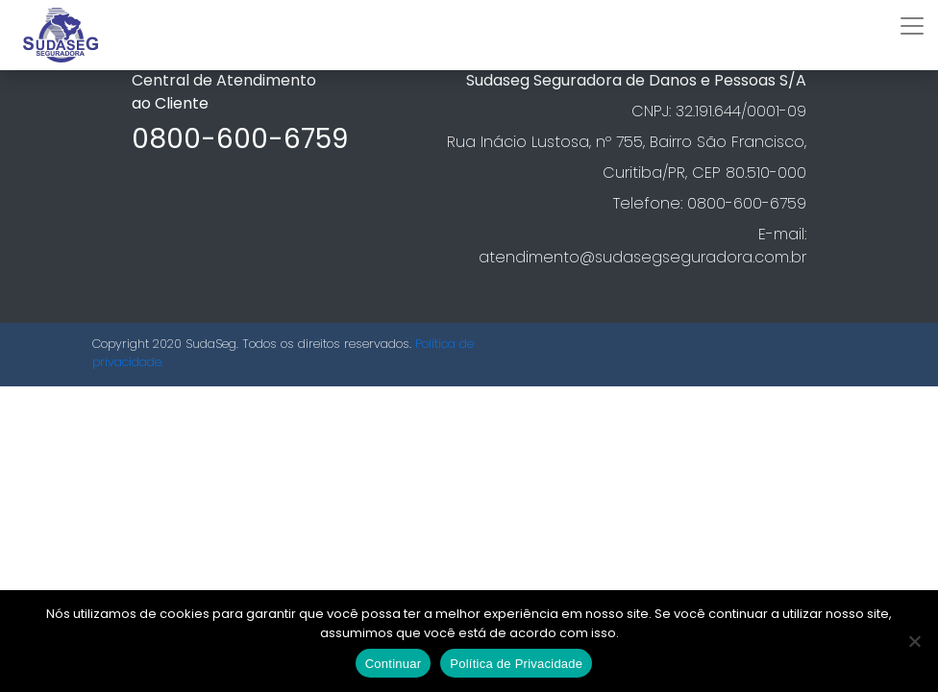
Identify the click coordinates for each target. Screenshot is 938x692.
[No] (914, 641)
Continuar (393, 663)
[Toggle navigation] (912, 26)
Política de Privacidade (516, 663)
